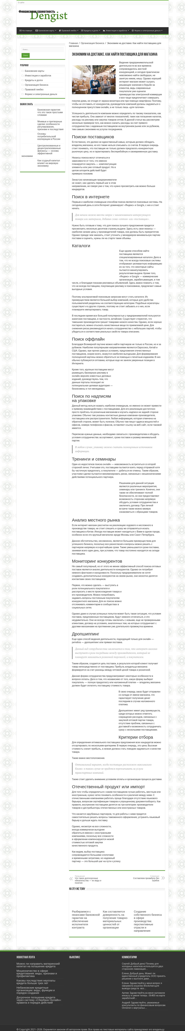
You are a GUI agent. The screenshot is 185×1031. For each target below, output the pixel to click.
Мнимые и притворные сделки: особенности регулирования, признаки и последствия (51, 125)
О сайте (21, 3)
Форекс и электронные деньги (146, 30)
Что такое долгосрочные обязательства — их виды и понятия (90, 876)
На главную (25, 30)
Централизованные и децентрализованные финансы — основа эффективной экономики (41, 150)
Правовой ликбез (68, 30)
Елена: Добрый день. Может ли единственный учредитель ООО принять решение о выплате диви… (144, 973)
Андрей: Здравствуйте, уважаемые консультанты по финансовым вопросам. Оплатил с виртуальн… (144, 1002)
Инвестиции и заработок (115, 30)
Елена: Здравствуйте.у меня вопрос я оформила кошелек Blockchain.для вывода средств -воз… (142, 983)
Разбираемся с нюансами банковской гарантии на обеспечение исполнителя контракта (86, 916)
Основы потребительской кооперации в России (49, 136)
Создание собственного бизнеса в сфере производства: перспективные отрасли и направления (148, 918)
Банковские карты (44, 30)
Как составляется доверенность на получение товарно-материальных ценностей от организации (115, 916)
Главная (73, 43)
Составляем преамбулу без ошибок (144, 875)
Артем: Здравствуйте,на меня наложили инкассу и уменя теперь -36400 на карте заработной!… (143, 992)
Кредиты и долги (89, 30)
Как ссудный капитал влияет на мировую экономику (49, 163)
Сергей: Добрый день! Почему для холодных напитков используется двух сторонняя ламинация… (142, 963)
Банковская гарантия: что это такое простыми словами (50, 112)
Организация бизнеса (92, 43)
